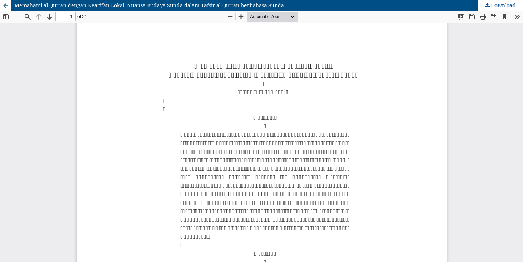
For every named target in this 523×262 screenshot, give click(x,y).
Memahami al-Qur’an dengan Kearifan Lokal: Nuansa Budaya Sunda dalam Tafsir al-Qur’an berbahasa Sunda (149, 5)
